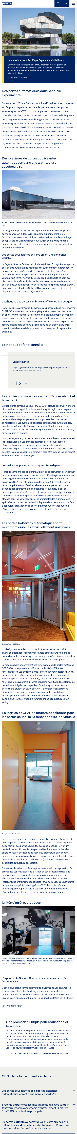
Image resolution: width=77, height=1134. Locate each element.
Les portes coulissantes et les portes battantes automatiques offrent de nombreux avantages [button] (38, 1092)
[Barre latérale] (65, 3)
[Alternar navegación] (73, 3)
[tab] (38, 1092)
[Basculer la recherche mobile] (58, 3)
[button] (12, 383)
